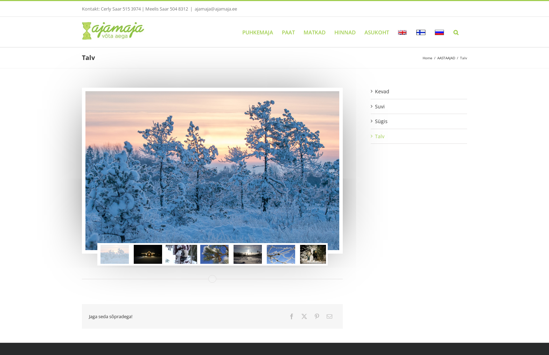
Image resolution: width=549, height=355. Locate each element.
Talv (379, 136)
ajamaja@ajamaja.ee (216, 9)
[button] (455, 32)
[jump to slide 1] (115, 254)
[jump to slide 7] (314, 254)
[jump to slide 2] (148, 254)
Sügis (381, 121)
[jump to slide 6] (281, 254)
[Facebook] (291, 316)
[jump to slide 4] (214, 254)
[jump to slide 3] (181, 254)
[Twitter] (304, 316)
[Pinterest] (317, 316)
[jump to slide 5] (248, 254)
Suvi (380, 106)
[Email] (329, 316)
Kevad (382, 91)
